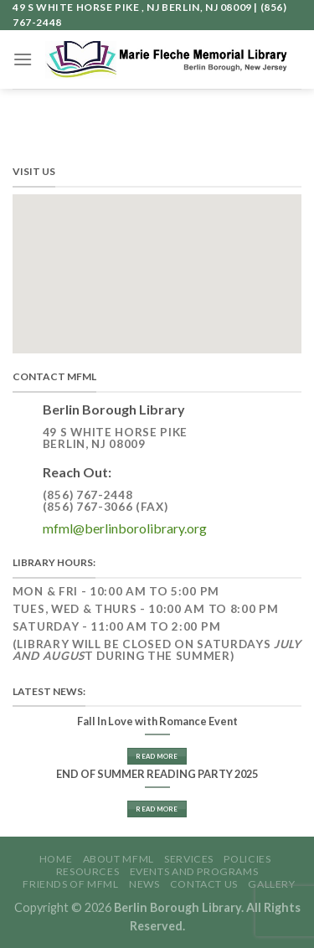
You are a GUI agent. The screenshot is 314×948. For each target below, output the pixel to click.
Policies (247, 859)
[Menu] (23, 59)
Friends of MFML (70, 884)
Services (189, 859)
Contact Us (204, 884)
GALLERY (271, 884)
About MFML (118, 859)
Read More (157, 756)
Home (55, 859)
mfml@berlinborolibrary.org (125, 528)
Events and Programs (194, 871)
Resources (88, 871)
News (144, 884)
